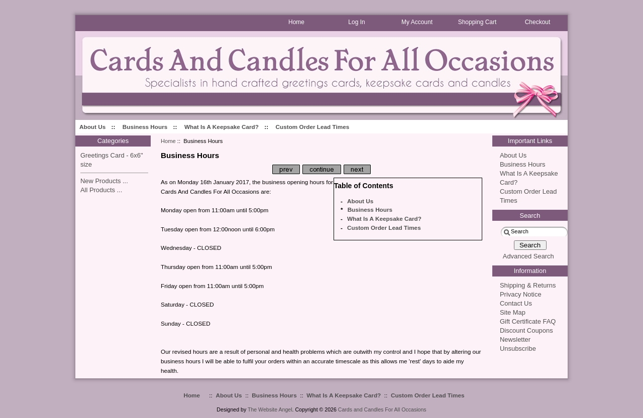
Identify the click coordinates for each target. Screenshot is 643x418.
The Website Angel (270, 409)
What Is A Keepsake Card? (221, 126)
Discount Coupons (526, 330)
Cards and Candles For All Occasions (382, 409)
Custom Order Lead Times (313, 126)
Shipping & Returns (528, 285)
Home (168, 141)
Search (530, 215)
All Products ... (101, 190)
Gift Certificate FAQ (528, 321)
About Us (92, 126)
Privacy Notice (521, 294)
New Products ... (104, 181)
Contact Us (516, 303)
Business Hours (145, 126)
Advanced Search (528, 256)
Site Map (512, 312)
